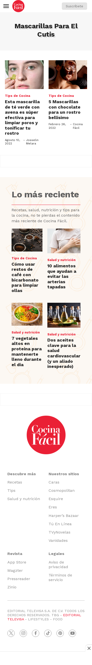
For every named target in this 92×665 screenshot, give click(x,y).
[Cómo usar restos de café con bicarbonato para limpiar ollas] (27, 240)
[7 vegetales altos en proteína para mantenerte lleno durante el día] (27, 314)
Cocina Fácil (78, 125)
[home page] (18, 6)
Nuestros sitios (64, 474)
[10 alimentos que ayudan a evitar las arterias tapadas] (63, 241)
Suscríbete (74, 6)
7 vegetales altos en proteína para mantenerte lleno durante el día (27, 351)
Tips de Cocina (17, 96)
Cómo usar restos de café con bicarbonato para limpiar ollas (25, 277)
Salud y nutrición (61, 260)
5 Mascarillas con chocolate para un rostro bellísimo (64, 109)
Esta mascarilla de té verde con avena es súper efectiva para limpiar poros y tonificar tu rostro (22, 117)
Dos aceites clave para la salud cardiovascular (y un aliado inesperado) (63, 353)
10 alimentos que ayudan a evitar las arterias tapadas (61, 276)
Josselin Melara (32, 141)
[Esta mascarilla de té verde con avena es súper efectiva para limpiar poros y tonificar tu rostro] (24, 74)
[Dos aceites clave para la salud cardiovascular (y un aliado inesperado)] (63, 315)
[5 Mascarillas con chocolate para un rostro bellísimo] (68, 74)
